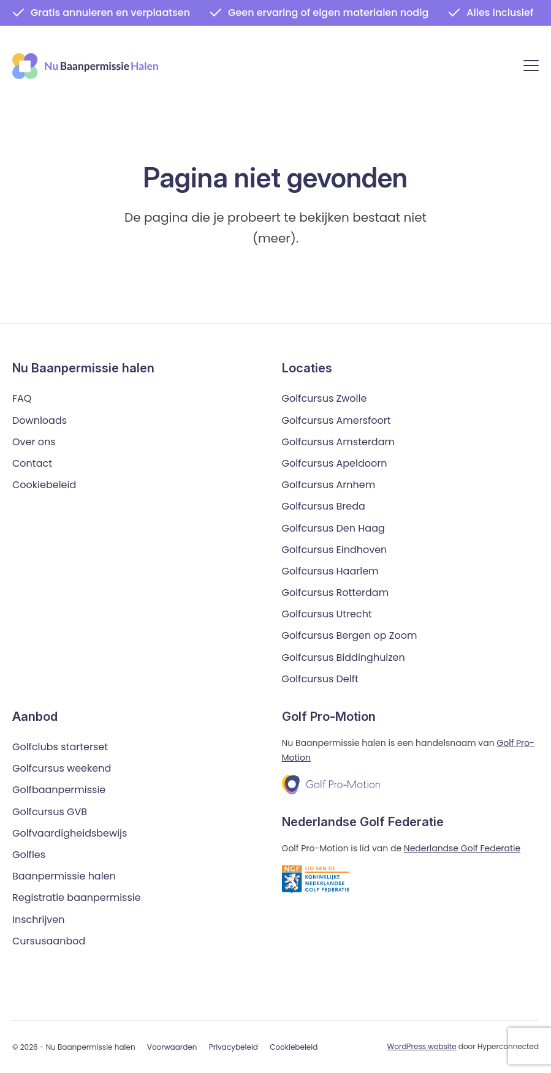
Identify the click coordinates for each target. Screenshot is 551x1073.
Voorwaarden (172, 1046)
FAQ (21, 398)
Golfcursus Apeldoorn (334, 463)
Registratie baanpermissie (76, 897)
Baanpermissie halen (64, 875)
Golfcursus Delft (320, 678)
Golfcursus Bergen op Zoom (349, 635)
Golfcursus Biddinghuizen (343, 657)
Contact (32, 463)
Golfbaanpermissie (58, 790)
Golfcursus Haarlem (330, 570)
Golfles (28, 854)
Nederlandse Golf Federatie (462, 847)
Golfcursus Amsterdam (338, 441)
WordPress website (422, 1046)
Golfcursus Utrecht (327, 614)
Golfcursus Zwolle (324, 398)
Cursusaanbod (48, 940)
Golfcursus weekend (61, 768)
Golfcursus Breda (323, 506)
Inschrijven (38, 919)
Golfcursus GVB (49, 811)
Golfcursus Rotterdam (335, 592)
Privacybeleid (233, 1046)
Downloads (39, 420)
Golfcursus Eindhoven (334, 549)
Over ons (34, 441)
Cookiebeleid (44, 484)
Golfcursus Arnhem (329, 484)
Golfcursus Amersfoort (336, 420)
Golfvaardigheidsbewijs (69, 833)
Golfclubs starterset (60, 746)
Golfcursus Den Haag (333, 528)
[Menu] (531, 67)
